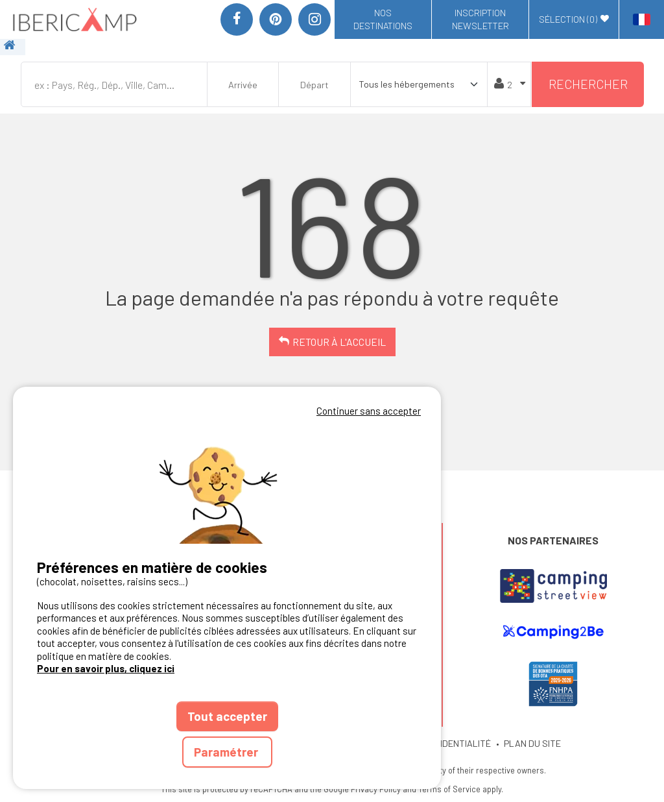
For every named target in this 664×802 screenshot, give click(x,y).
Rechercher (588, 84)
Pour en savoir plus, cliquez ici (105, 668)
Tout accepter (227, 716)
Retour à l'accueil (339, 341)
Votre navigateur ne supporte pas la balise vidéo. (227, 481)
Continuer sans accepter (368, 411)
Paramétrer (227, 751)
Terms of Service (449, 789)
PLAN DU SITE (532, 743)
